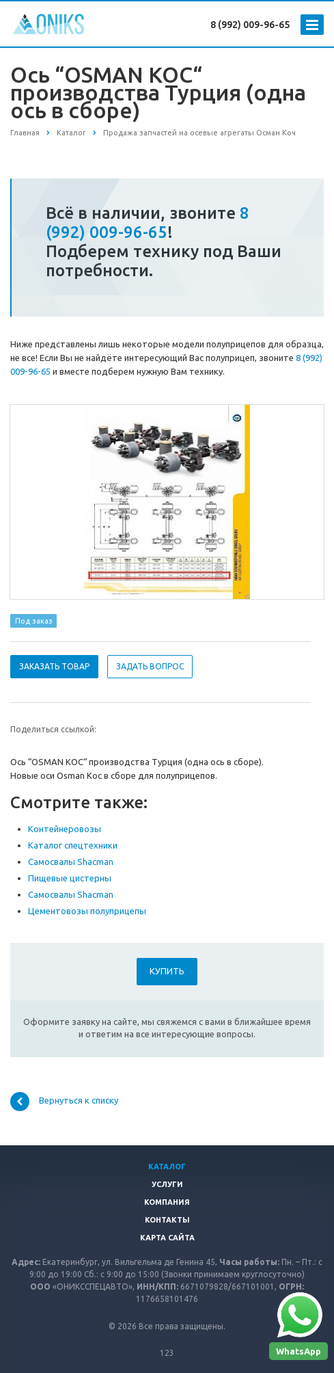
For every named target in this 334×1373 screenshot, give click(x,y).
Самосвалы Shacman (70, 861)
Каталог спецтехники (72, 845)
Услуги (167, 1184)
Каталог (167, 1166)
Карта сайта (167, 1238)
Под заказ (34, 621)
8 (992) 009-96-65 (250, 24)
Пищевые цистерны (69, 878)
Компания (167, 1202)
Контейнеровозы (64, 829)
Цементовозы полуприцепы (87, 911)
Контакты (167, 1220)
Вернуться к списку (64, 1101)
